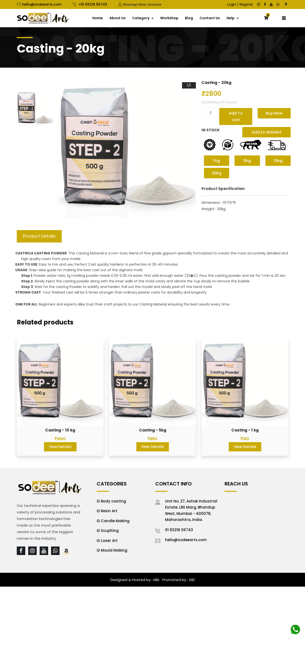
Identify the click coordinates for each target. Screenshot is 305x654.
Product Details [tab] (39, 236)
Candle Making (115, 520)
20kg (216, 173)
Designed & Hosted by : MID (134, 579)
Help (231, 18)
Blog (189, 18)
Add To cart (236, 116)
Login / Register (240, 4)
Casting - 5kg (152, 430)
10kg (278, 160)
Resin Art (109, 510)
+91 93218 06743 (92, 4)
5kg (247, 160)
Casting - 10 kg (60, 430)
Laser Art (109, 540)
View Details (60, 446)
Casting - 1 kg (245, 430)
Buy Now (274, 113)
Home (97, 18)
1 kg (216, 160)
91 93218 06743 (179, 529)
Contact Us (210, 18)
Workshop (169, 18)
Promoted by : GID (178, 579)
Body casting (113, 501)
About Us (117, 18)
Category (140, 18)
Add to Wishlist (266, 132)
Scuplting (110, 530)
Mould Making (114, 550)
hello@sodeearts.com (41, 4)
